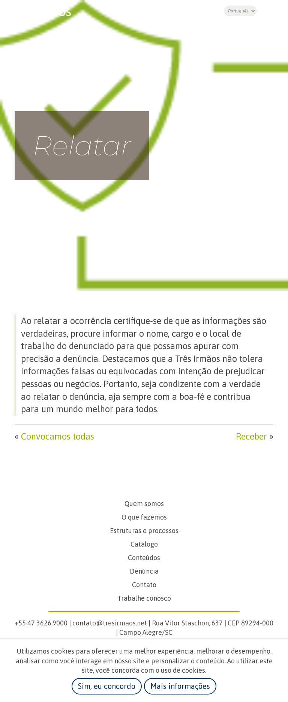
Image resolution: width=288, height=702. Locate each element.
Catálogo (144, 544)
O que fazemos (144, 517)
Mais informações (180, 686)
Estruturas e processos (144, 531)
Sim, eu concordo (106, 686)
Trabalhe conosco (144, 598)
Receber (251, 436)
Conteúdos (144, 558)
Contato (144, 585)
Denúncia (144, 571)
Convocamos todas (57, 436)
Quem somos (144, 504)
